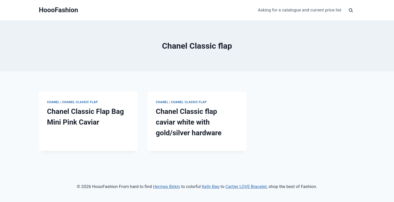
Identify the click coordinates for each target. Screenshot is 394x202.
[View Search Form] (351, 10)
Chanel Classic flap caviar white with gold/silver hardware (189, 122)
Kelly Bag (210, 186)
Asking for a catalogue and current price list (299, 9)
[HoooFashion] (58, 10)
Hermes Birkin (166, 186)
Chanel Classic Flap (80, 102)
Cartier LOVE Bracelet (246, 186)
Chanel (53, 102)
